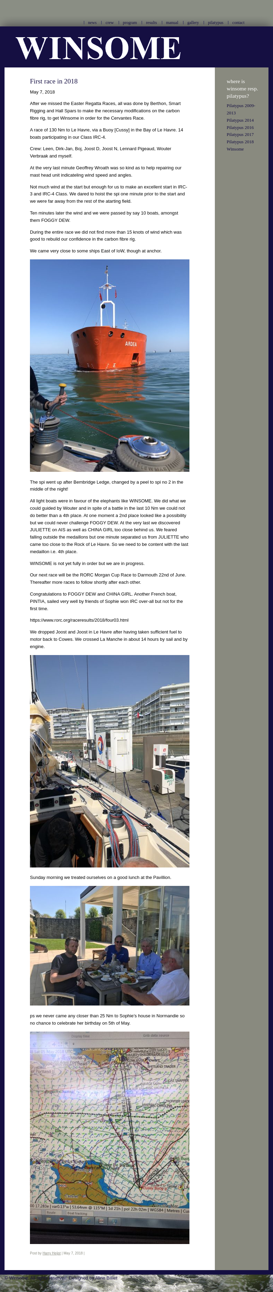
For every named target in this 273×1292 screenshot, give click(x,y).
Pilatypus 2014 (240, 120)
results (151, 22)
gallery (193, 22)
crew (110, 22)
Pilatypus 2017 (240, 134)
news (92, 22)
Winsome (235, 149)
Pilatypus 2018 (240, 141)
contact (238, 22)
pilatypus (215, 22)
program (130, 22)
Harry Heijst (51, 1253)
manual (172, 22)
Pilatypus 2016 (240, 127)
